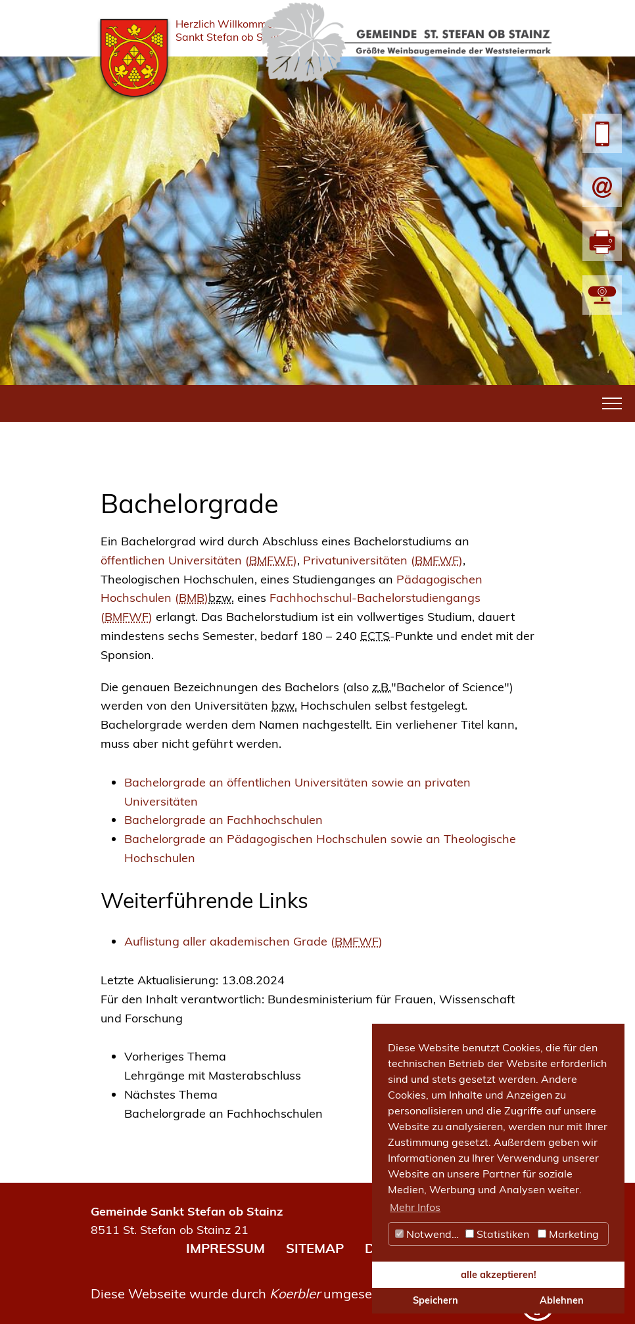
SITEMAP (315, 1248)
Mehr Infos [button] (415, 1207)
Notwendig (428, 1234)
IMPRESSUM (225, 1248)
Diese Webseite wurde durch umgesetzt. (241, 1293)
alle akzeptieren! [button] (498, 1275)
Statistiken (497, 1234)
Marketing (568, 1234)
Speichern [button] (435, 1300)
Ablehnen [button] (562, 1300)
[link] (329, 1066)
